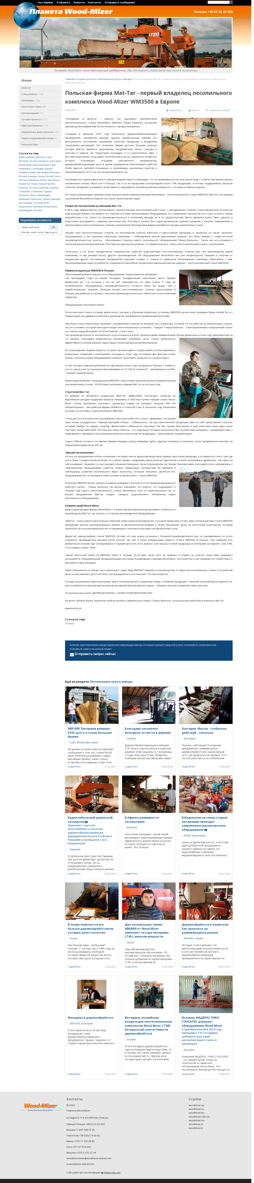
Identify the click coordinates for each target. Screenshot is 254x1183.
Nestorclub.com (112, 1172)
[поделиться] (174, 110)
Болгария (55, 161)
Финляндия (43, 195)
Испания (54, 172)
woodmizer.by (196, 1112)
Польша (23, 187)
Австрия (23, 161)
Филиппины (50, 206)
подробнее (74, 766)
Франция (24, 199)
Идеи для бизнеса (34, 125)
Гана (52, 164)
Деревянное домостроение (39, 132)
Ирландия (42, 172)
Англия (33, 161)
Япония (38, 210)
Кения (41, 176)
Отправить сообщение (120, 2)
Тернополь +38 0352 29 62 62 (83, 1135)
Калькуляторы (29, 144)
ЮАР (46, 202)
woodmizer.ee (196, 1120)
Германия (24, 168)
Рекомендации (32, 113)
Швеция (55, 199)
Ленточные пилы (33, 106)
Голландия (37, 168)
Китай (49, 176)
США (49, 157)
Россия (33, 187)
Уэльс (33, 195)
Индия (32, 172)
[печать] (194, 110)
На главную (45, 2)
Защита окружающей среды (39, 138)
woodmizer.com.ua (199, 1116)
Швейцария (25, 210)
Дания (48, 168)
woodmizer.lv (196, 1124)
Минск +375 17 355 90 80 (80, 1141)
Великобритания (28, 164)
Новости (79, 2)
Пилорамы (30, 100)
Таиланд (37, 206)
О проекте (63, 2)
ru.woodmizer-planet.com (80, 1164)
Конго (57, 176)
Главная (69, 79)
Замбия (23, 172)
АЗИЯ (22, 157)
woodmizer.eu (196, 1105)
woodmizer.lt (196, 1128)
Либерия (33, 180)
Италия (23, 176)
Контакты (94, 2)
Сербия (53, 187)
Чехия (46, 199)
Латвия (23, 180)
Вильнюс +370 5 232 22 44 (81, 1152)
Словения (36, 191)
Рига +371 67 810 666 (78, 1146)
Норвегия (24, 183)
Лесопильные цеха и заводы (114, 79)
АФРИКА (30, 157)
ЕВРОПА (40, 157)
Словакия (24, 191)
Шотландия (25, 202)
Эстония (38, 202)
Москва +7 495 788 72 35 (80, 1129)
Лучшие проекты (34, 119)
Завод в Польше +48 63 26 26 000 (85, 1124)
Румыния (43, 187)
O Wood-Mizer (32, 94)
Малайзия (53, 180)
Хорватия (36, 199)
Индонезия (25, 206)
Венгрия (44, 164)
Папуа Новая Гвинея (43, 183)
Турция (47, 191)
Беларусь (43, 161)
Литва (43, 180)
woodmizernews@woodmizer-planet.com (88, 1158)
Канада (32, 176)
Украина (24, 195)
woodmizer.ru (196, 1109)
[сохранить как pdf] (218, 110)
